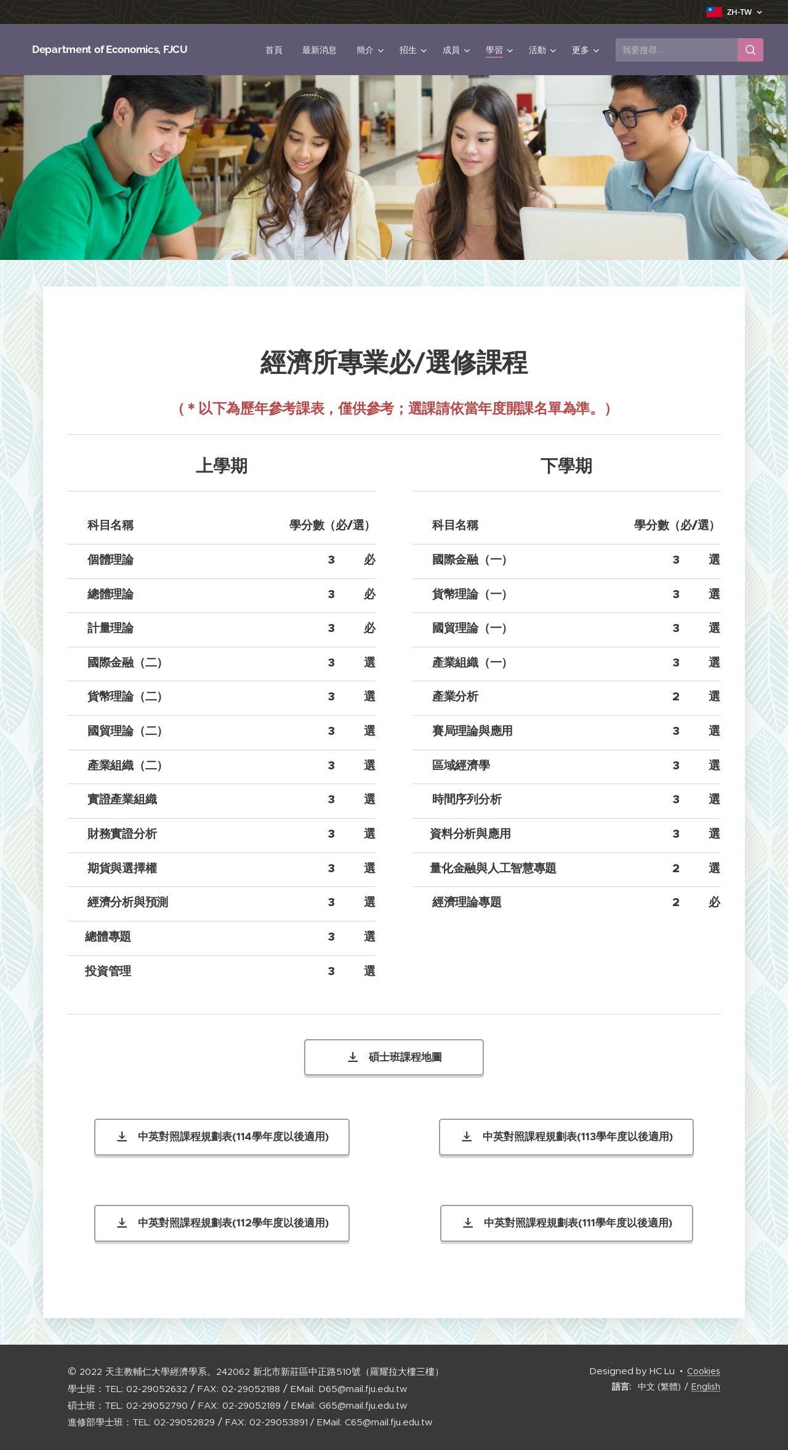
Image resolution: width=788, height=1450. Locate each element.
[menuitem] (277, 49)
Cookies (703, 1371)
